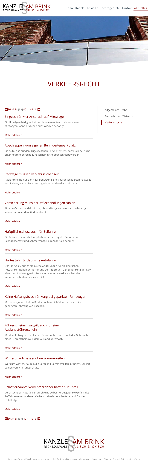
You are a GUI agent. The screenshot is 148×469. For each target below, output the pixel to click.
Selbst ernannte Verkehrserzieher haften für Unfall (41, 387)
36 (9, 109)
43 (35, 109)
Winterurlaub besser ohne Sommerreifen (35, 358)
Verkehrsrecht (113, 122)
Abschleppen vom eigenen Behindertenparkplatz (40, 145)
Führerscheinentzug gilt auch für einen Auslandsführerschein (33, 327)
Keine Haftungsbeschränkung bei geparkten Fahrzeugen (45, 296)
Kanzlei (80, 8)
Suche (116, 459)
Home (70, 8)
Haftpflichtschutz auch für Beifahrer (31, 231)
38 (16, 109)
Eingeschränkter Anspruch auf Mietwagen (35, 116)
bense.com (85, 459)
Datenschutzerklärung (130, 459)
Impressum (97, 459)
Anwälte (92, 8)
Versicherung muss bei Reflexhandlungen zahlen (40, 203)
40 (24, 109)
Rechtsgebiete (110, 8)
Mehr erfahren (13, 135)
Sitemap (107, 459)
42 (31, 109)
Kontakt (127, 8)
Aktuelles (140, 8)
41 (28, 109)
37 (12, 109)
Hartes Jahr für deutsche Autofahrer (31, 260)
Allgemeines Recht (116, 110)
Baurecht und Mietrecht (119, 116)
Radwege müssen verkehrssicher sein (32, 174)
